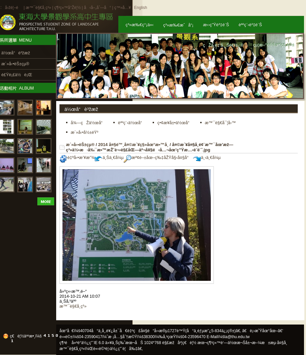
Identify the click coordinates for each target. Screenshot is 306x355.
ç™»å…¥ (122, 7)
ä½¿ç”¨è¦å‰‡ (123, 348)
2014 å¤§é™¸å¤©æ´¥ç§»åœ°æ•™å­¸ (133, 144)
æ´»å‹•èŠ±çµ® (80, 144)
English (140, 7)
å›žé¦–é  (13, 7)
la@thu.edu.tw (237, 336)
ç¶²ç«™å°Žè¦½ (67, 7)
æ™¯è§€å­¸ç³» (39, 7)
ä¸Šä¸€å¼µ (109, 157)
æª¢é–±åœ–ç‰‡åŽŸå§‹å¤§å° (158, 157)
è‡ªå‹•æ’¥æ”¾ (77, 157)
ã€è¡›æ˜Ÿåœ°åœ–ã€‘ (262, 331)
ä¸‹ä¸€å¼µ (206, 157)
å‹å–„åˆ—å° (97, 7)
